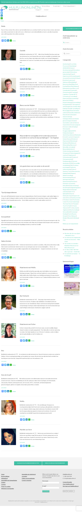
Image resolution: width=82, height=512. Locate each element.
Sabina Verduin (6, 241)
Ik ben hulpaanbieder (68, 6)
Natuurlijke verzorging (68, 147)
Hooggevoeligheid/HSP (69, 131)
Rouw (73, 177)
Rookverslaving (67, 177)
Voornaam (45, 481)
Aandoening (66, 64)
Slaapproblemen (67, 189)
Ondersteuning (67, 151)
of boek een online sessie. (63, 2)
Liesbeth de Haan (25, 79)
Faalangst (65, 108)
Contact (46, 9)
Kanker (65, 139)
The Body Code (67, 199)
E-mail (44, 486)
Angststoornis (66, 76)
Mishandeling (66, 145)
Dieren (64, 100)
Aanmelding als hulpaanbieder (9, 480)
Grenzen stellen (67, 126)
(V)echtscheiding (73, 210)
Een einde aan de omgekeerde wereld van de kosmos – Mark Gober (72, 239)
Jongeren (76, 137)
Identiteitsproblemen (68, 135)
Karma (69, 139)
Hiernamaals (66, 129)
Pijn (71, 165)
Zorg (64, 220)
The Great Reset (67, 203)
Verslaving (74, 212)
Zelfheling (75, 218)
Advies (72, 68)
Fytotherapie (72, 114)
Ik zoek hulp (56, 6)
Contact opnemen (26, 480)
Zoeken (3, 482)
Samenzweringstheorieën (69, 181)
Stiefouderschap (67, 195)
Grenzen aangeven (75, 124)
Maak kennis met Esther (28, 324)
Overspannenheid (67, 159)
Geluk (74, 120)
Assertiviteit (71, 78)
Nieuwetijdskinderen (68, 149)
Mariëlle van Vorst (26, 430)
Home (37, 6)
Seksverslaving (74, 185)
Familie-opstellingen (74, 108)
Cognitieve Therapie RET (69, 94)
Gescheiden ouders (68, 122)
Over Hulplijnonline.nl (68, 484)
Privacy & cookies (5, 486)
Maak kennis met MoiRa (28, 267)
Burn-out (75, 88)
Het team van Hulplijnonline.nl (70, 486)
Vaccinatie (75, 208)
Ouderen (74, 157)
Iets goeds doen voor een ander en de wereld (34, 166)
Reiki (69, 173)
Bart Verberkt (24, 296)
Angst (72, 74)
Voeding (65, 214)
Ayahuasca (65, 82)
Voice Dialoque (72, 216)
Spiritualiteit (66, 193)
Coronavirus (66, 96)
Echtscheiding (76, 102)
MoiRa (22, 401)
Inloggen (37, 9)
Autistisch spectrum (68, 80)
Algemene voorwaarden (7, 488)
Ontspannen (66, 153)
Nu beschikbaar (46, 6)
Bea (2, 350)
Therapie (75, 203)
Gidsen (76, 122)
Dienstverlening (73, 98)
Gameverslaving (67, 116)
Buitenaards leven (67, 88)
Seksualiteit (66, 185)
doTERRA (70, 100)
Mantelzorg (73, 141)
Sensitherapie (66, 187)
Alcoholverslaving (67, 70)
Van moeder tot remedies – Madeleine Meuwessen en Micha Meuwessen (71, 245)
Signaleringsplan (75, 187)
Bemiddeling (72, 82)
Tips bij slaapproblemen (9, 192)
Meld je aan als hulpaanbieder (70, 223)
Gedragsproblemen (68, 118)
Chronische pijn (67, 92)
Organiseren (71, 155)
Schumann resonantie (68, 183)
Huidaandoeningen (68, 133)
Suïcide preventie (75, 197)
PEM (71, 163)
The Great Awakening (72, 201)
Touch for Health (67, 206)
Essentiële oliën (76, 106)
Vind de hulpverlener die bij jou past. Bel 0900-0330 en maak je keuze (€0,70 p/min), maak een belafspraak (28, 2)
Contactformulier (67, 482)
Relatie (73, 173)
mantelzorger (74, 151)
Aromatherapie (75, 76)
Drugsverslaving (67, 102)
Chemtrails (73, 90)
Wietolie (70, 218)
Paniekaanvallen (67, 161)
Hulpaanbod (4, 478)
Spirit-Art (71, 191)
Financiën (65, 114)
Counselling (73, 96)
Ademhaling (72, 66)
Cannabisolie (66, 90)
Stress (68, 197)
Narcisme (73, 145)
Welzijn (65, 218)
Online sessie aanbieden (28, 478)
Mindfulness (72, 143)
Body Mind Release (73, 86)
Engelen (68, 106)
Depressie (65, 98)
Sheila (3, 26)
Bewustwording (67, 84)
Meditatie (65, 143)
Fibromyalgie (66, 110)
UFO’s (70, 208)
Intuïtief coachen (68, 137)
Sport (71, 193)
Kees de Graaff (6, 375)
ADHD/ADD (66, 68)
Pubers (73, 169)
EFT (72, 104)
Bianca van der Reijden (27, 105)
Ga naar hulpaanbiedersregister (28, 463)
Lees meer (3, 37)
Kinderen (74, 139)
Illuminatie (78, 135)
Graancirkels (66, 124)
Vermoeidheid (66, 212)
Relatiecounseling (67, 175)
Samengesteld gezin (68, 179)
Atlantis (78, 78)
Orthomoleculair (67, 157)
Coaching (74, 92)
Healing (75, 126)
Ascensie (65, 78)
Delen (14, 41)
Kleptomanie (66, 141)
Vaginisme (65, 210)
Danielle (22, 51)
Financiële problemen (73, 112)
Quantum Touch (67, 171)
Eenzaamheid (5, 217)
